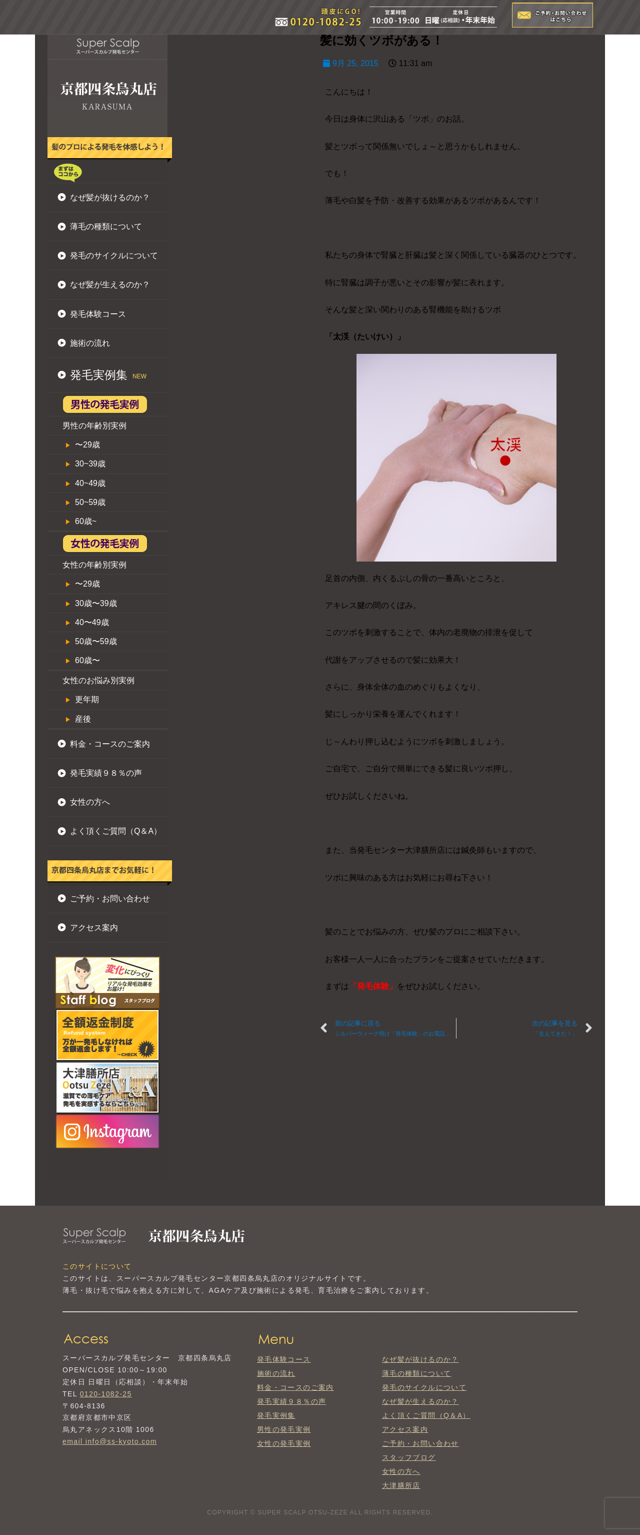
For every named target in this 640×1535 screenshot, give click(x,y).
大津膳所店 (401, 1485)
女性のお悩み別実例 (98, 680)
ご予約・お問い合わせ (110, 898)
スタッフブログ (409, 1457)
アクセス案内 (94, 927)
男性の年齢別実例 (94, 425)
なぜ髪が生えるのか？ (110, 284)
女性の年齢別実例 (94, 565)
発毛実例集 (276, 1415)
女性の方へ (90, 802)
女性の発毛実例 (284, 1443)
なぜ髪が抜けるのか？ (110, 197)
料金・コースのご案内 (110, 744)
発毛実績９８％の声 (106, 773)
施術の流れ (90, 343)
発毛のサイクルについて (114, 255)
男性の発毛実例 (284, 1429)
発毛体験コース (98, 314)
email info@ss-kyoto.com (109, 1441)
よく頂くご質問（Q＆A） (116, 831)
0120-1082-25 (106, 1394)
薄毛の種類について (106, 226)
